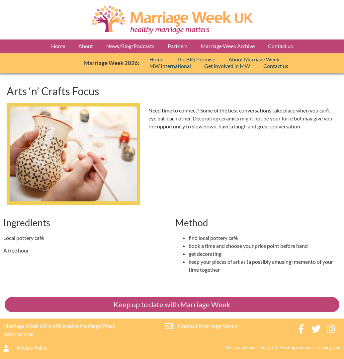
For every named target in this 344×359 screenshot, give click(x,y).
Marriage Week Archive (228, 46)
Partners (178, 46)
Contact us (280, 46)
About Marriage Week (253, 59)
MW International (170, 66)
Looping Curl (329, 347)
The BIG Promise (196, 59)
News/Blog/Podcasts (130, 46)
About (85, 46)
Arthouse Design (257, 347)
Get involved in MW (227, 66)
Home (58, 46)
